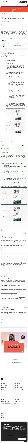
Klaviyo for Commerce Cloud (19, 389)
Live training (3, 393)
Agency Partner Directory (5, 403)
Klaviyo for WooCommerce (18, 393)
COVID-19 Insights (17, 401)
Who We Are (3, 415)
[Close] (26, 422)
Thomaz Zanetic (5, 256)
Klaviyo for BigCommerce (18, 387)
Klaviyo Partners (22, 297)
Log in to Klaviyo (4, 385)
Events (15, 403)
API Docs (15, 407)
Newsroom (3, 417)
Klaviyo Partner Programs (5, 401)
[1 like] (5, 250)
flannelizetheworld (6, 24)
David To (4, 148)
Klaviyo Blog (3, 387)
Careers (2, 419)
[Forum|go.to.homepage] (5, 2)
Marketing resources (5, 391)
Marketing (3, 13)
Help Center (3, 389)
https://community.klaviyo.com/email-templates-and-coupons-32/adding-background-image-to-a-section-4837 (13, 290)
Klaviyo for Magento (17, 391)
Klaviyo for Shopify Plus (18, 385)
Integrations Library (4, 405)
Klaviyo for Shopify (17, 383)
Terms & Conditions (9, 362)
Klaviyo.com (3, 383)
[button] (1, 2)
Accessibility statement (18, 362)
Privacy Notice (10, 435)
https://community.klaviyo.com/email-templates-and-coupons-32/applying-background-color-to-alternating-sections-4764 (14, 293)
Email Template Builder (18, 405)
